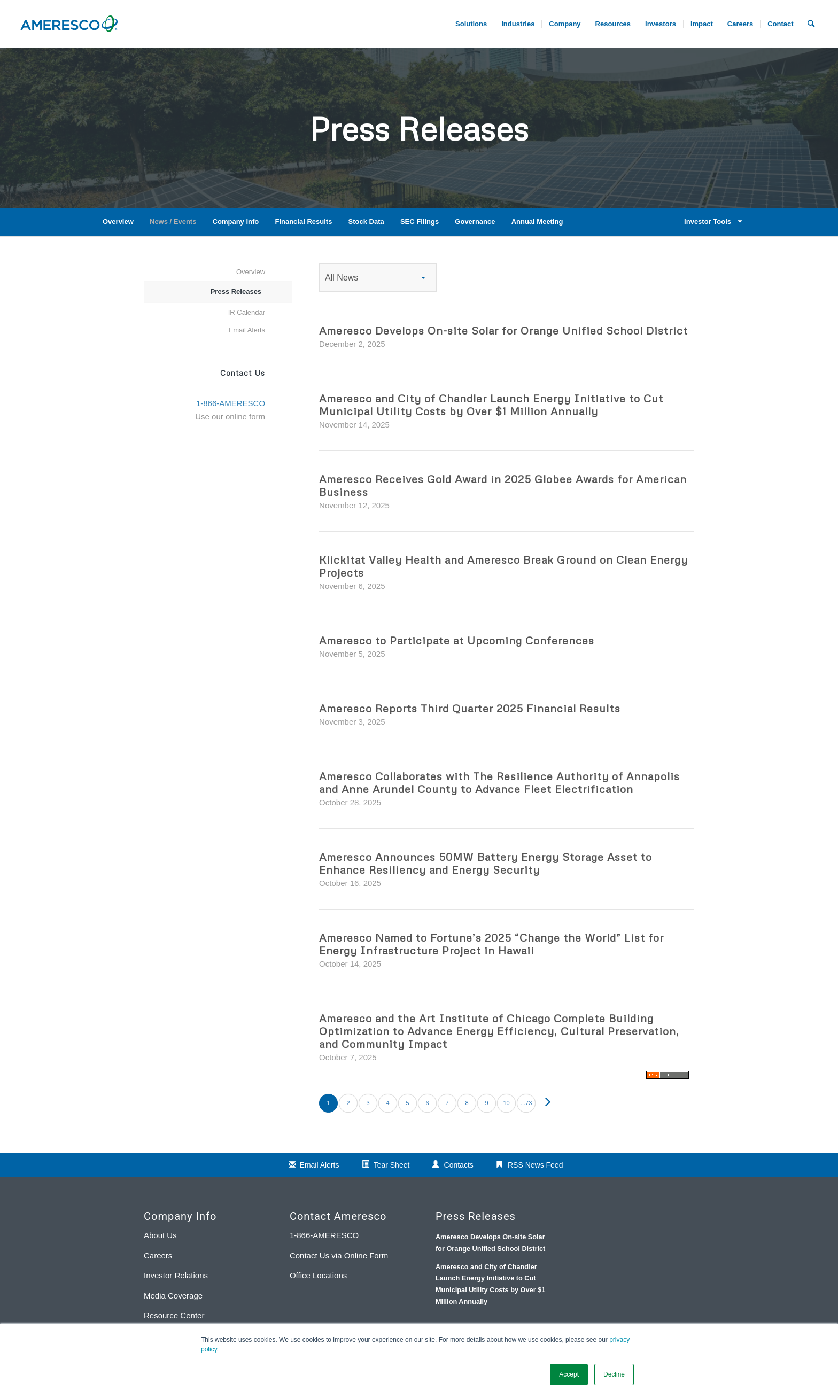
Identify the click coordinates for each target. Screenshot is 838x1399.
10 (506, 1103)
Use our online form (230, 416)
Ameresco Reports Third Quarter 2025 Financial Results (469, 708)
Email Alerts (246, 330)
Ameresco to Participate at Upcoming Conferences (456, 640)
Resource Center (174, 1315)
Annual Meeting (537, 221)
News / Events (173, 221)
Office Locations (318, 1275)
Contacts (459, 1165)
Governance (475, 221)
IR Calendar (246, 312)
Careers (158, 1255)
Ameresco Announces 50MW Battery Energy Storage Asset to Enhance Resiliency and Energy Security (485, 863)
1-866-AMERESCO (324, 1235)
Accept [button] (569, 1374)
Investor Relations (176, 1275)
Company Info (236, 221)
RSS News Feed (535, 1165)
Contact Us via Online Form (339, 1255)
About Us (160, 1235)
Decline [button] (614, 1374)
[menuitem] (740, 24)
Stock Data (366, 221)
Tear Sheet (392, 1165)
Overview (118, 221)
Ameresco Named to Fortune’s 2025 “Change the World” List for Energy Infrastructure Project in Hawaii (491, 944)
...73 (526, 1103)
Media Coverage (173, 1295)
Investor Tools (711, 221)
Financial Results (303, 221)
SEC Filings (419, 221)
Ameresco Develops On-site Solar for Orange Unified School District (503, 330)
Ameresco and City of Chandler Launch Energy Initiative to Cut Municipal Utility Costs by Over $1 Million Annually (491, 404)
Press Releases (236, 291)
